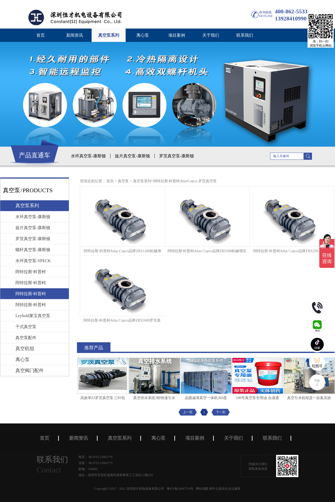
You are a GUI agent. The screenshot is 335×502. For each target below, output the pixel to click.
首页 (40, 35)
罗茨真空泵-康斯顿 (176, 156)
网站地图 (201, 488)
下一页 (220, 412)
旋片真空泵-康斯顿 (132, 156)
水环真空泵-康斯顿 (88, 156)
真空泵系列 (142, 181)
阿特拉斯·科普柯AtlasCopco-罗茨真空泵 (185, 181)
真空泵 (123, 181)
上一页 (187, 412)
